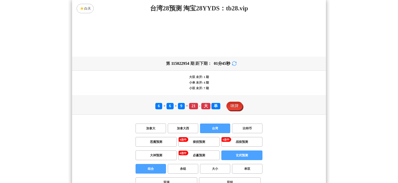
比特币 (247, 128)
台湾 (215, 128)
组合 (151, 169)
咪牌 (234, 106)
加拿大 (150, 128)
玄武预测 (242, 155)
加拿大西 (183, 128)
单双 (247, 169)
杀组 (183, 169)
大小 (215, 169)
